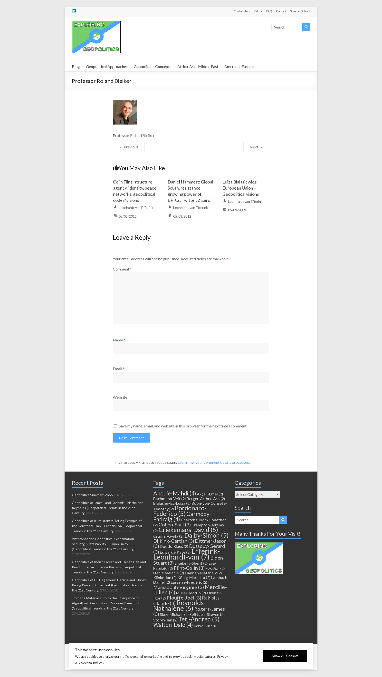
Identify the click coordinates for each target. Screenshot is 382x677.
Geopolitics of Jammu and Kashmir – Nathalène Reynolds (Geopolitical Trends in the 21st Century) (107, 508)
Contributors (242, 11)
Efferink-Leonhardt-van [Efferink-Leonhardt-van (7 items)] (186, 554)
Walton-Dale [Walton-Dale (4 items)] (173, 624)
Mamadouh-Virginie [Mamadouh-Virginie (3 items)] (178, 587)
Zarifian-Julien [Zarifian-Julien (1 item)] (205, 625)
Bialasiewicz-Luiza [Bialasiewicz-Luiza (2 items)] (172, 503)
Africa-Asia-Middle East (197, 66)
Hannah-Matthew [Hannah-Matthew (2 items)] (203, 573)
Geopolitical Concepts (152, 66)
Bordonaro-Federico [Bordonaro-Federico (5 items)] (179, 510)
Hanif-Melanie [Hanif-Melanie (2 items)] (168, 573)
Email (118, 368)
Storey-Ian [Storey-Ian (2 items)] (165, 620)
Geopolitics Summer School (93, 495)
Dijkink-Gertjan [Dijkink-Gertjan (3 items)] (173, 541)
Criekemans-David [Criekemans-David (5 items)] (188, 529)
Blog (76, 66)
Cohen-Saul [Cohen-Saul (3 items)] (175, 524)
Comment (122, 269)
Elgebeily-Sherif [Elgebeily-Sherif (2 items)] (191, 563)
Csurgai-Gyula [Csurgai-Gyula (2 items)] (168, 536)
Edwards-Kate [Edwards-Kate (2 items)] (175, 552)
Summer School (300, 11)
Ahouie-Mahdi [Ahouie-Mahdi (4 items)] (174, 493)
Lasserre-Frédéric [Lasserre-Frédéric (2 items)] (189, 582)
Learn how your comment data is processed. (214, 462)
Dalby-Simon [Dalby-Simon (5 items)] (206, 535)
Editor (258, 11)
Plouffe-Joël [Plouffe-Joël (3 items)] (184, 597)
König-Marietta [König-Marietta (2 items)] (193, 577)
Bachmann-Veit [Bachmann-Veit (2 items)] (169, 498)
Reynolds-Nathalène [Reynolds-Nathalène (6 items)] (179, 605)
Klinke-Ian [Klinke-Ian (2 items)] (165, 577)
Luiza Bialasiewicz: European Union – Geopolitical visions (240, 188)
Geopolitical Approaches (107, 66)
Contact (281, 11)
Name (119, 340)
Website (120, 397)
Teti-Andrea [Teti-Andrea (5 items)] (199, 619)
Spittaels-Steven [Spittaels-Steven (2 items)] (207, 614)
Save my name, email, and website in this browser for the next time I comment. (183, 426)
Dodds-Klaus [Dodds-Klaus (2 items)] (174, 546)
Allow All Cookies (284, 656)
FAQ (269, 11)
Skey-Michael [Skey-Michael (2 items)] (174, 614)
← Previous (128, 147)
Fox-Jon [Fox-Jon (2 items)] (215, 568)
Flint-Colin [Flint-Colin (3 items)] (189, 568)
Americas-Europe (239, 66)
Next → (256, 147)
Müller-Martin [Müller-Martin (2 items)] (191, 592)
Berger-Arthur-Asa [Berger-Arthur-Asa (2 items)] (206, 498)
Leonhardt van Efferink (136, 207)
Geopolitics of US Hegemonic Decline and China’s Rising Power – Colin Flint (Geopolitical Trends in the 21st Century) (109, 585)
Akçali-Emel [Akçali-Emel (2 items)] (210, 494)
